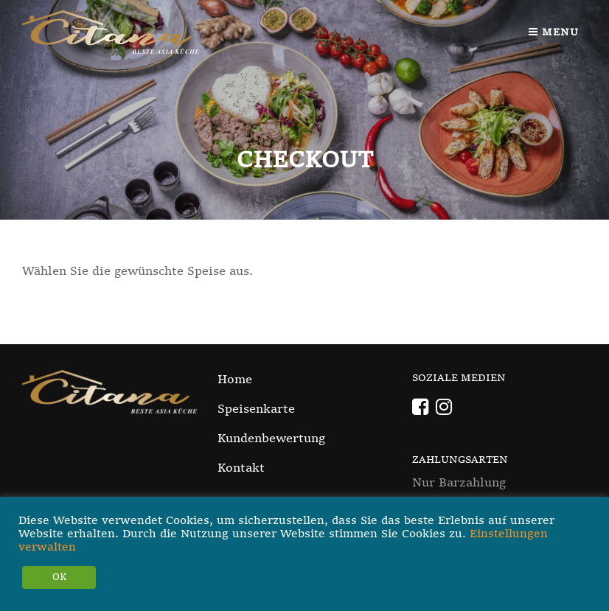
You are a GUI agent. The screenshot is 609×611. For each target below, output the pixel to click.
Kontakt (241, 469)
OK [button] (59, 577)
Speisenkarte (256, 410)
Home (235, 380)
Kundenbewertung (271, 439)
